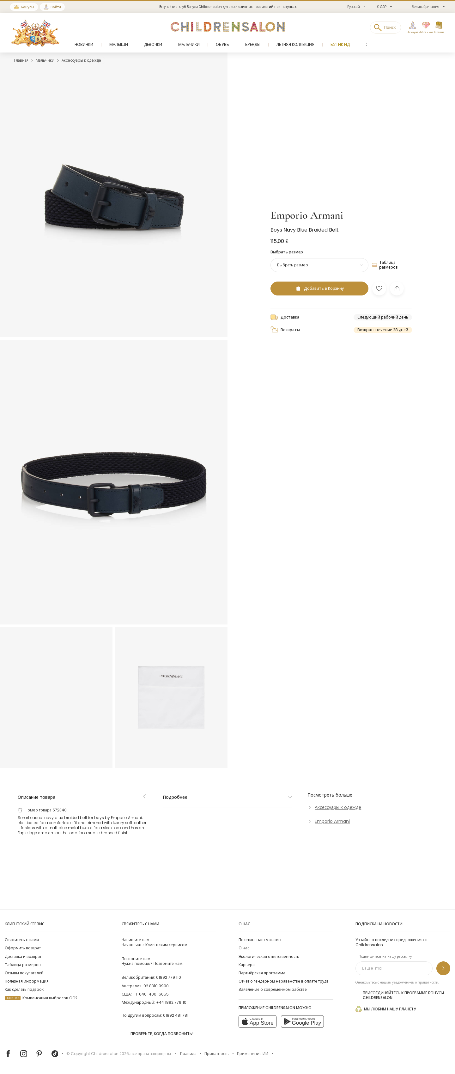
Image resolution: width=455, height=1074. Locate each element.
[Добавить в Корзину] (319, 578)
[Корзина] (439, 28)
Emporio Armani (306, 504)
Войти (56, 6)
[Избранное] (424, 28)
